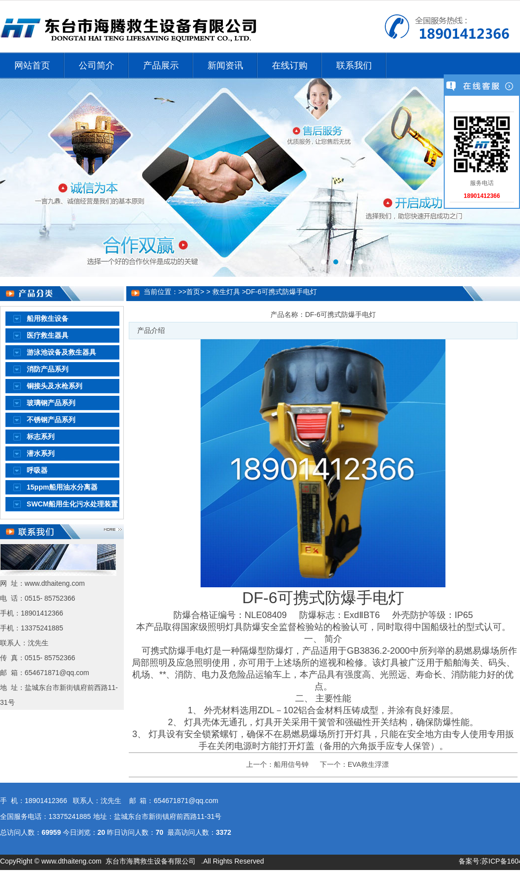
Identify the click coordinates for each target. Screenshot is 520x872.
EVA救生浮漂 (368, 764)
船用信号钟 (291, 764)
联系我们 (354, 65)
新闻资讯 (225, 65)
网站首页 (32, 65)
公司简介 (96, 65)
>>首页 (189, 292)
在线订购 (290, 65)
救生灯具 (226, 292)
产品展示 (161, 65)
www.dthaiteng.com (71, 861)
